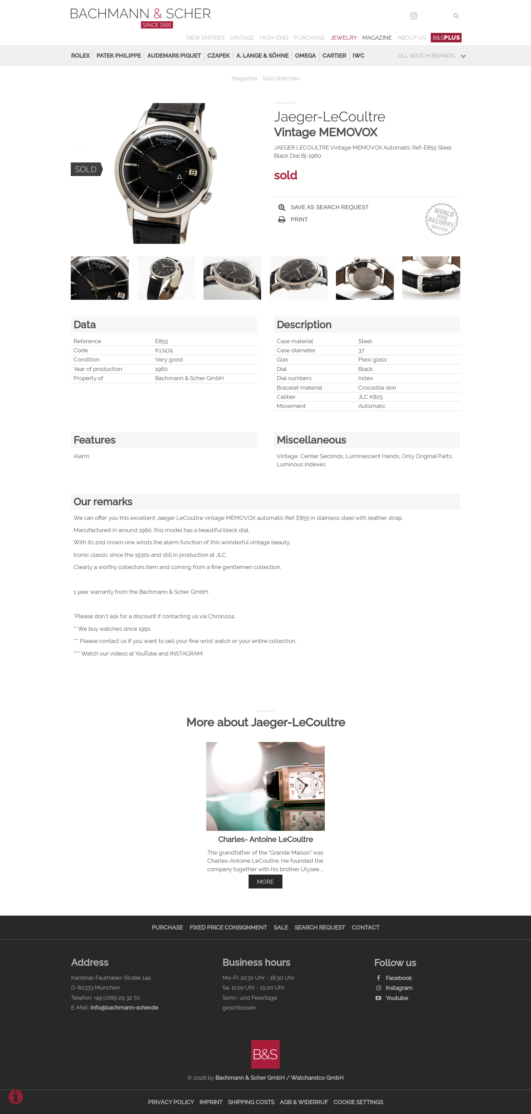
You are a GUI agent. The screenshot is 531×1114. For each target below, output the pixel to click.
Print (293, 219)
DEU (428, 15)
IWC (358, 55)
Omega (305, 55)
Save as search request (323, 207)
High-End (274, 37)
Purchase (309, 37)
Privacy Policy (171, 1102)
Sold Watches (281, 78)
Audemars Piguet (174, 55)
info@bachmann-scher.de (124, 1007)
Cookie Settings (358, 1102)
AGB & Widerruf (304, 1102)
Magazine (377, 37)
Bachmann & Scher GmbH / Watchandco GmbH (279, 1077)
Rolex (80, 55)
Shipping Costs (251, 1102)
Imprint (210, 1102)
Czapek (218, 55)
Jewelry (344, 37)
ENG (443, 15)
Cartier (334, 55)
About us (412, 37)
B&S (446, 37)
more (265, 881)
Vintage (242, 37)
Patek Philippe (119, 55)
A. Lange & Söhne (262, 55)
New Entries (206, 37)
